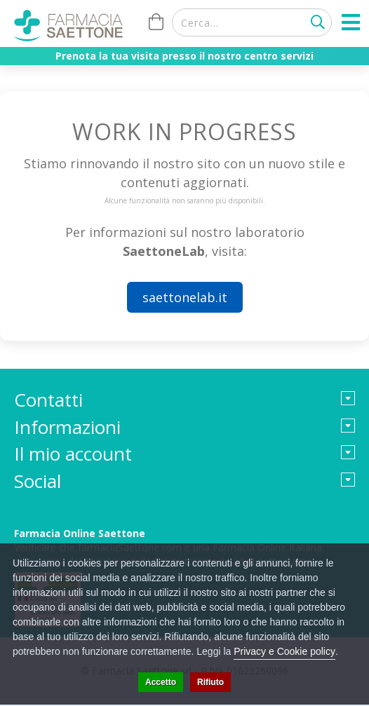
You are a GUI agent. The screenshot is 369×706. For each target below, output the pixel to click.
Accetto (160, 682)
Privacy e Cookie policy (284, 651)
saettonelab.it (184, 297)
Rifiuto (210, 682)
